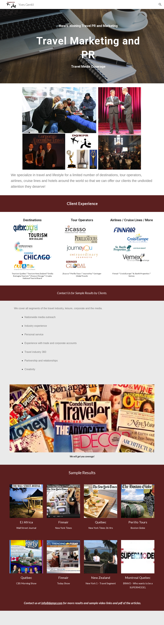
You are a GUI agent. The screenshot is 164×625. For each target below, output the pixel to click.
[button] (160, 4)
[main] (88, 25)
